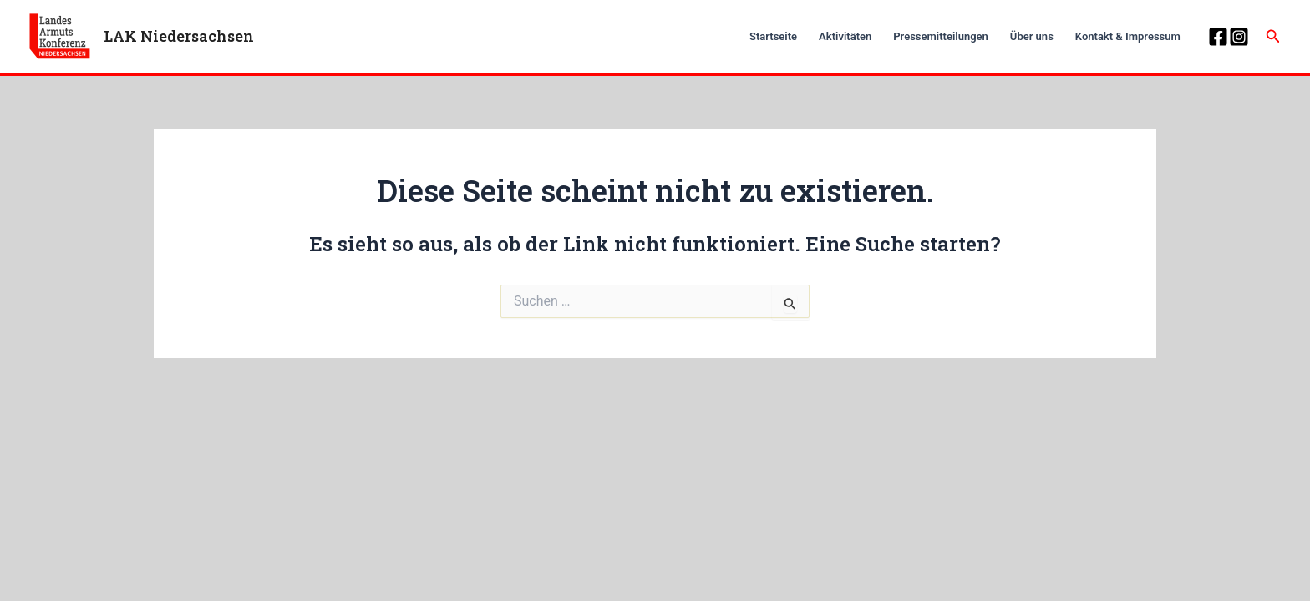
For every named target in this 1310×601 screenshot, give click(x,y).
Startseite (773, 36)
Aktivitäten (845, 36)
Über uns (1032, 36)
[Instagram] (1239, 37)
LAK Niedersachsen (179, 36)
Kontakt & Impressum (1128, 36)
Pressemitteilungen (940, 36)
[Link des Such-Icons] (1273, 36)
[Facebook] (1218, 37)
